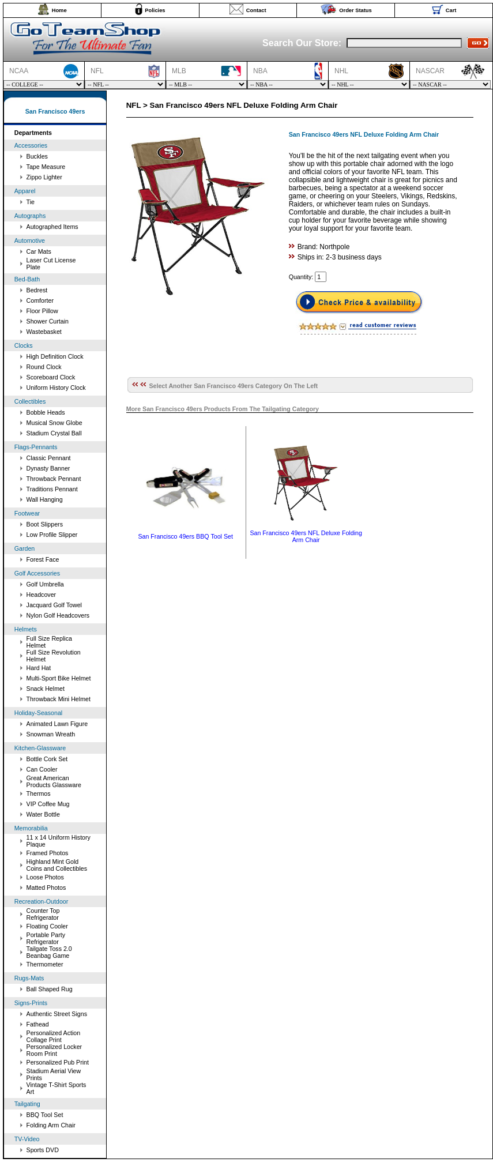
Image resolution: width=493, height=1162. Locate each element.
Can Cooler (42, 769)
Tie (31, 201)
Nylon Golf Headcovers (58, 615)
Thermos (39, 793)
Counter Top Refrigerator (43, 914)
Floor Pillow (42, 310)
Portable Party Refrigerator (46, 938)
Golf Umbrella (45, 584)
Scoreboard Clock (51, 377)
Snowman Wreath (51, 734)
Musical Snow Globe (54, 422)
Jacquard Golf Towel (54, 604)
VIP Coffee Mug (48, 803)
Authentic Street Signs (57, 1013)
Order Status (355, 10)
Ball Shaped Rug (50, 989)
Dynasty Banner (48, 468)
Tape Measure (46, 166)
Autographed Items (52, 226)
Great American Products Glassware (54, 781)
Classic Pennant (49, 457)
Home (59, 10)
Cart (451, 10)
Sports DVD (43, 1149)
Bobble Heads (46, 412)
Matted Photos (46, 887)
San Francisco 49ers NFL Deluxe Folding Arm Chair (306, 536)
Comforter (40, 300)
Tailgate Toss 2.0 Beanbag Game (49, 952)
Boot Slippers (45, 524)
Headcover (42, 594)
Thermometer (45, 964)
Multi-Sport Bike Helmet (59, 678)
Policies (155, 10)
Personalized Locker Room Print (54, 1050)
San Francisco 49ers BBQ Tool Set (185, 536)
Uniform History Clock (56, 387)
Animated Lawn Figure (57, 723)
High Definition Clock (55, 356)
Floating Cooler (47, 926)
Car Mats (39, 251)
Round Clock (44, 366)
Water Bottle (43, 814)
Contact (256, 10)
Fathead (38, 1024)
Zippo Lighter (44, 177)
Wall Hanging (45, 499)
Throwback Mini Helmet (59, 698)
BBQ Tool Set (45, 1114)
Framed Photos (48, 852)
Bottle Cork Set (47, 758)
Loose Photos (45, 877)
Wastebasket (44, 331)
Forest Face (43, 559)
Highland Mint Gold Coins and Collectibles (57, 865)
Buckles (37, 156)
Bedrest (37, 290)
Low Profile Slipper (52, 534)
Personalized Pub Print (58, 1062)
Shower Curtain (48, 321)
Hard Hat (39, 667)
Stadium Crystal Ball (54, 433)
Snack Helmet (46, 688)
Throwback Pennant (54, 478)
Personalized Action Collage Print (54, 1036)
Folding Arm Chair (51, 1125)
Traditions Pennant (52, 489)
